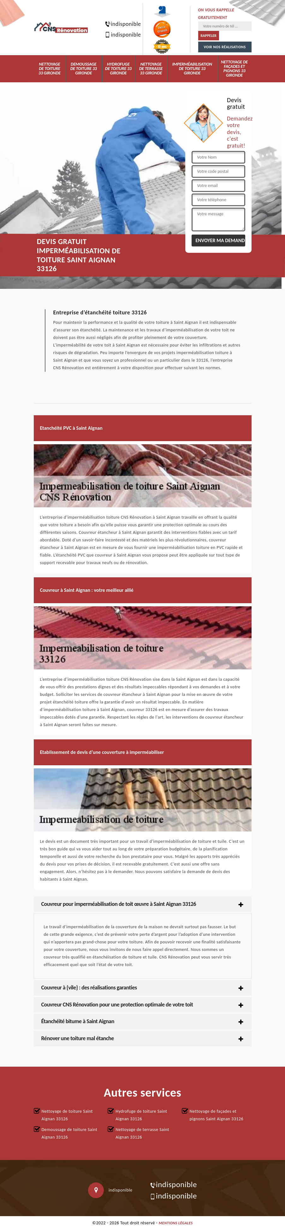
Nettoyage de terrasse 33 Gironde (151, 68)
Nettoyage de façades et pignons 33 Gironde (234, 68)
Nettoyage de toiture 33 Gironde (50, 68)
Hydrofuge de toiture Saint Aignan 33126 (141, 1115)
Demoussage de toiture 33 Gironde (83, 68)
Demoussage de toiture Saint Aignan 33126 (70, 1133)
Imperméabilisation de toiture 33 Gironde (192, 68)
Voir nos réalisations (225, 47)
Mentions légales (176, 1223)
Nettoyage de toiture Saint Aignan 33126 (67, 1115)
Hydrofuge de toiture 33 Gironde (118, 68)
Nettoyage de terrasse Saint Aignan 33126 (142, 1133)
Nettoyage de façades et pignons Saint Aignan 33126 (216, 1115)
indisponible (119, 23)
